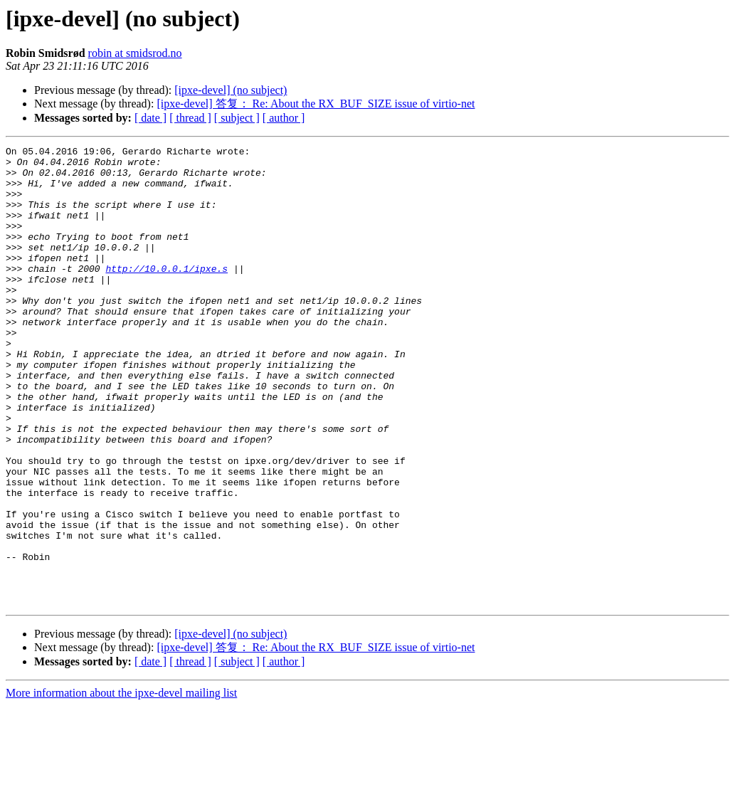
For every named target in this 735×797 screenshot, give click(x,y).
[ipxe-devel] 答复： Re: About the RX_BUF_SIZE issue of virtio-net (316, 103)
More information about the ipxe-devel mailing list (121, 784)
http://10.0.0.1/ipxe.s (166, 293)
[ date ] (150, 118)
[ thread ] (190, 118)
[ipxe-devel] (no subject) (230, 90)
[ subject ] (237, 118)
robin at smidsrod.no (135, 53)
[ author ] (284, 118)
